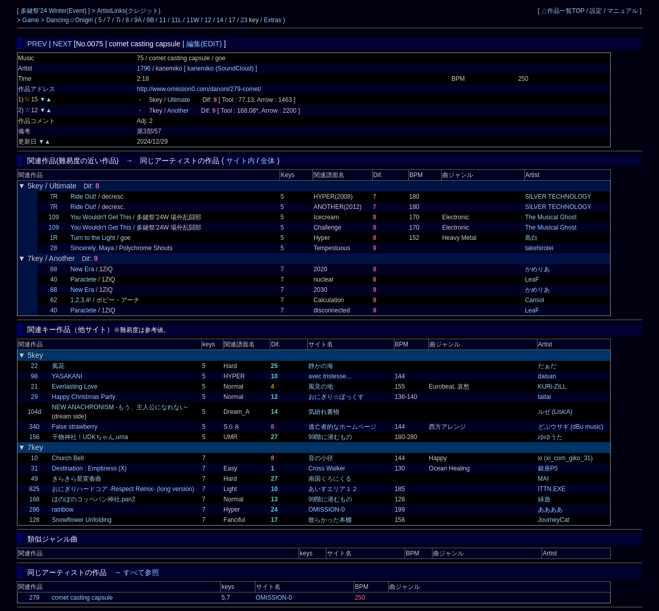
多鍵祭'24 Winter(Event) (55, 10)
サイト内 (240, 160)
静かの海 (320, 366)
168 (34, 499)
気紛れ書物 (323, 411)
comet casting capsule (82, 597)
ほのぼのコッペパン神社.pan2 (93, 499)
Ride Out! (84, 196)
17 (232, 20)
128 (34, 519)
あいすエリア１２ (333, 489)
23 (243, 20)
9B (150, 20)
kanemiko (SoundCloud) (221, 68)
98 (34, 376)
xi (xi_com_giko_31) (565, 458)
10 (34, 458)
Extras (272, 20)
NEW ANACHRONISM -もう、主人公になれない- (120, 407)
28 (53, 248)
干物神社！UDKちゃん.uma (90, 437)
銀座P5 (548, 468)
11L (176, 20)
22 (34, 366)
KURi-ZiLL (552, 386)
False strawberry (75, 426)
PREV (37, 44)
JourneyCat (553, 519)
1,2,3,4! (81, 300)
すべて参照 (141, 572)
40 (53, 279)
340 (34, 426)
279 (34, 597)
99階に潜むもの (330, 437)
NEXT (62, 44)
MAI (543, 478)
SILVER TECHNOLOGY (558, 196)
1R (54, 237)
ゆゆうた (550, 437)
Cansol (534, 300)
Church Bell (68, 458)
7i (118, 20)
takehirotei (539, 248)
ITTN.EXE (552, 489)
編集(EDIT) (204, 44)
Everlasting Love (75, 386)
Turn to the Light (93, 237)
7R (54, 196)
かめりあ (537, 269)
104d (34, 411)
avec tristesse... (329, 376)
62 (53, 300)
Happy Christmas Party (83, 396)
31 (34, 468)
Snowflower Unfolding (82, 519)
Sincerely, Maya (92, 248)
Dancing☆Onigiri (70, 20)
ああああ (550, 509)
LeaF (532, 279)
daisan (547, 376)
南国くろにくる (330, 478)
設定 (595, 10)
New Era (82, 269)
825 (34, 489)
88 (53, 269)
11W (192, 20)
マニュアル (622, 10)
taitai (544, 396)
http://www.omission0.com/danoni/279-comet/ (199, 89)
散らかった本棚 (330, 519)
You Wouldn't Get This (101, 217)
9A (138, 20)
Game (31, 20)
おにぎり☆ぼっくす (336, 396)
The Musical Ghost (551, 217)
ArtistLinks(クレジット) (128, 10)
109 (53, 217)
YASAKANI (67, 376)
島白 (531, 237)
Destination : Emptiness (84, 468)
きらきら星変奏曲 (76, 478)
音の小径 (320, 458)
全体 (268, 160)
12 (207, 20)
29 (34, 396)
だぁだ (547, 366)
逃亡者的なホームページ (342, 426)
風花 (58, 366)
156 (34, 437)
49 (34, 478)
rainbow (63, 509)
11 (162, 20)
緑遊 (544, 499)
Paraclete (84, 279)
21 (34, 386)
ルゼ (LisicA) (555, 411)
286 (34, 509)
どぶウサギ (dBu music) (570, 426)
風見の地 (320, 386)
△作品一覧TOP (562, 10)
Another (178, 110)
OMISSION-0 (326, 509)
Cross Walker (326, 468)
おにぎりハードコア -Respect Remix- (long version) (123, 489)
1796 (144, 68)
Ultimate (178, 99)
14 (219, 20)
